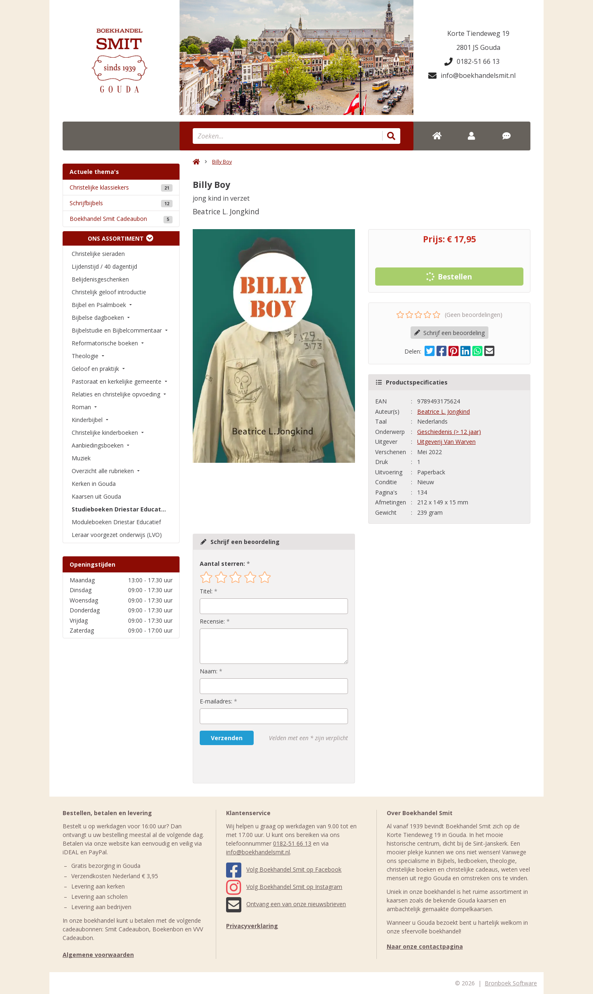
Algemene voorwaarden (98, 955)
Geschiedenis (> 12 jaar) (449, 432)
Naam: (208, 671)
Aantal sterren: (222, 563)
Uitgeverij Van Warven (446, 441)
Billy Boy (222, 161)
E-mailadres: (216, 701)
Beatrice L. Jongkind (443, 411)
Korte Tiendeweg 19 (478, 33)
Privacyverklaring (252, 926)
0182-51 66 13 (472, 61)
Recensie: (212, 621)
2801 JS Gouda (478, 47)
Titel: (206, 591)
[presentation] (252, 764)
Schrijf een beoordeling (449, 333)
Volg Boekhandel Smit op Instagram (284, 887)
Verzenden (227, 738)
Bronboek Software (511, 983)
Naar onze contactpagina (425, 946)
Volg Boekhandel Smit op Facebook (283, 869)
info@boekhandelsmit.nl (472, 75)
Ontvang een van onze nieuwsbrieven (286, 904)
